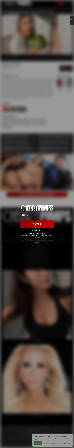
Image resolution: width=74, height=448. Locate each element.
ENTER (37, 224)
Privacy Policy (41, 235)
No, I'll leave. (37, 230)
